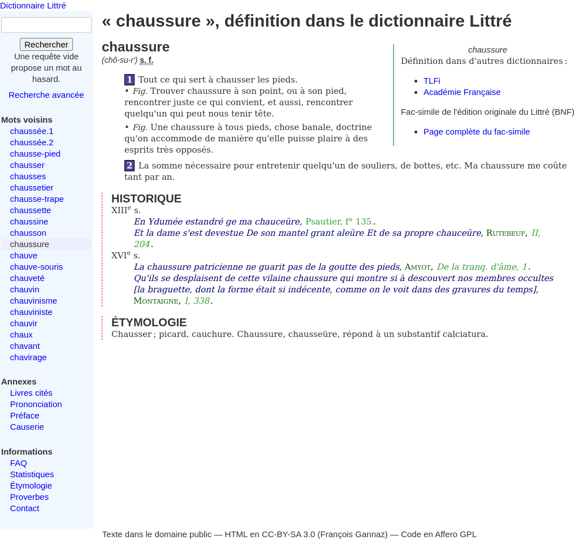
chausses (28, 176)
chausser (27, 165)
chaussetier (32, 187)
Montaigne (155, 301)
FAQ (18, 463)
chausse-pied (35, 153)
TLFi (432, 80)
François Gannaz (353, 534)
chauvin (25, 289)
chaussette (30, 210)
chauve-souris (36, 266)
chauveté (27, 278)
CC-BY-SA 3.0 (289, 534)
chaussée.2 (32, 142)
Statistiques (32, 474)
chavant (25, 346)
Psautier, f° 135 (338, 222)
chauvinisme (33, 300)
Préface (25, 415)
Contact (25, 508)
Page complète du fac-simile (477, 131)
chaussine (29, 221)
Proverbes (29, 497)
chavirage (28, 357)
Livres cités (31, 393)
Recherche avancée (46, 95)
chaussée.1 (32, 131)
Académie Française (462, 92)
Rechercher (46, 44)
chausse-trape (37, 199)
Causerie (27, 426)
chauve (23, 255)
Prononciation (36, 404)
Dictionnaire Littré (33, 5)
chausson (28, 232)
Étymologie (31, 485)
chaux (21, 334)
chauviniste (31, 312)
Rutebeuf (505, 233)
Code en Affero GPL (439, 534)
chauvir (23, 323)
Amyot (418, 267)
